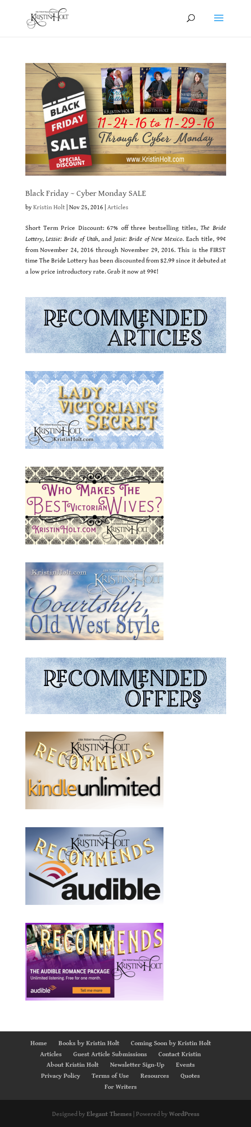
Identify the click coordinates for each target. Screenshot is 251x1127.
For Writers (121, 1087)
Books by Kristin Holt (88, 1043)
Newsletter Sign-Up (137, 1065)
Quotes (190, 1076)
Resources (154, 1076)
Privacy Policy (60, 1076)
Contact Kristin (179, 1054)
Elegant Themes (109, 1114)
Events (185, 1065)
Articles (117, 207)
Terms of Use (110, 1076)
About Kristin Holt (73, 1065)
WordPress (184, 1114)
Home (38, 1043)
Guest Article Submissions (110, 1054)
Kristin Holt (49, 207)
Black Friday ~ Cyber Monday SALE (85, 193)
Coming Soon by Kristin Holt (171, 1043)
